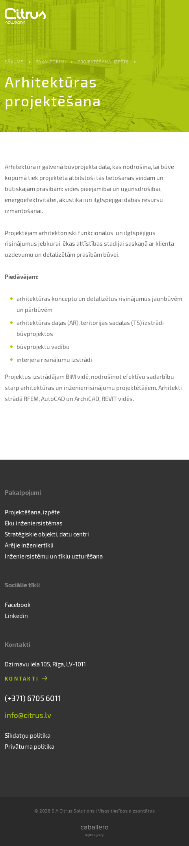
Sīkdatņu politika (27, 735)
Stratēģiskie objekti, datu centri (47, 534)
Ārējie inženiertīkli (29, 545)
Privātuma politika (29, 746)
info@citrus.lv (28, 715)
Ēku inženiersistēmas (34, 523)
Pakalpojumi (50, 61)
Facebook (18, 604)
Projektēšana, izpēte (103, 61)
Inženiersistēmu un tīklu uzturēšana (54, 556)
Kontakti (22, 678)
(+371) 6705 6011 (33, 698)
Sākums (14, 61)
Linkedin (16, 615)
